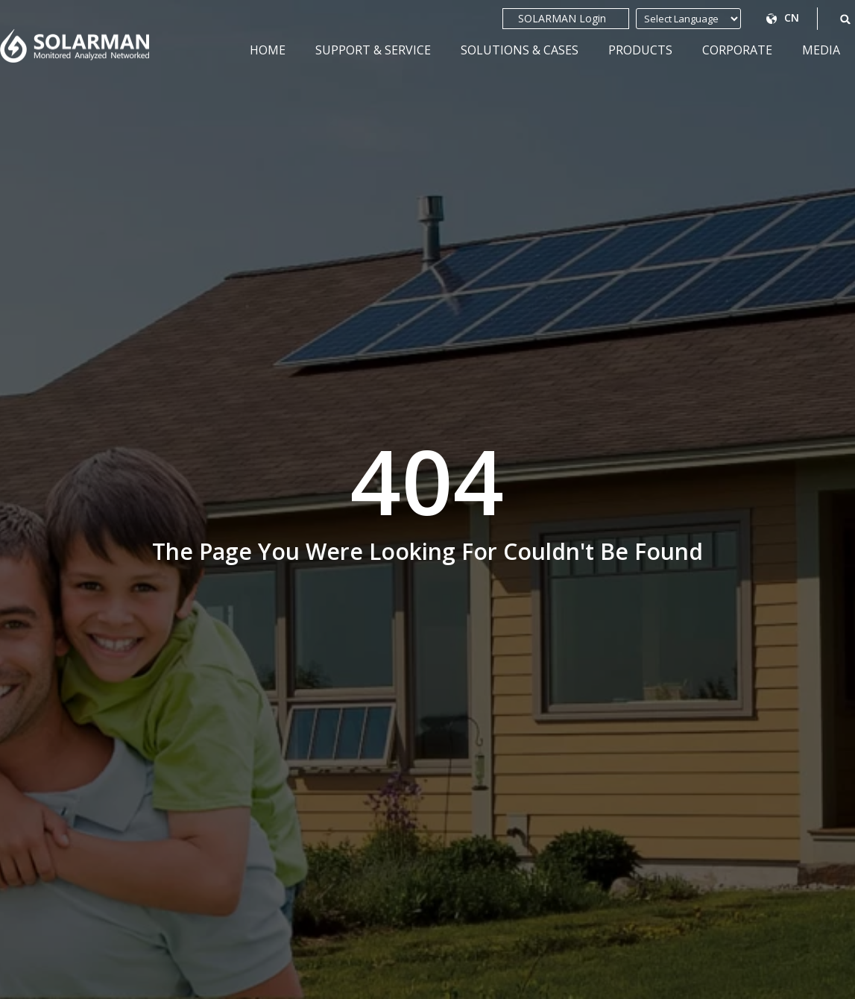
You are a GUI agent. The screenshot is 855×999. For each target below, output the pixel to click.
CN (792, 17)
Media (821, 50)
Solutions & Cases (519, 50)
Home (267, 50)
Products (640, 50)
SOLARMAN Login (565, 18)
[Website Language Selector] (695, 19)
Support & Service (373, 50)
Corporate (737, 50)
